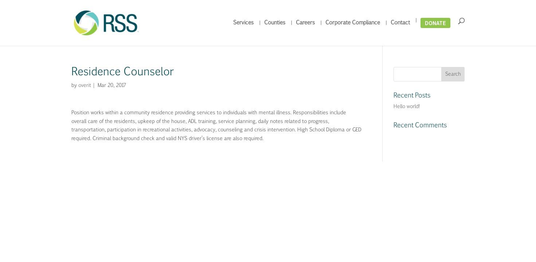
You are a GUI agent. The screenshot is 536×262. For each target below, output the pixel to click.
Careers (305, 22)
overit (84, 85)
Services (243, 22)
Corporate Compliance (352, 22)
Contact (400, 22)
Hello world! (407, 106)
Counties (274, 22)
